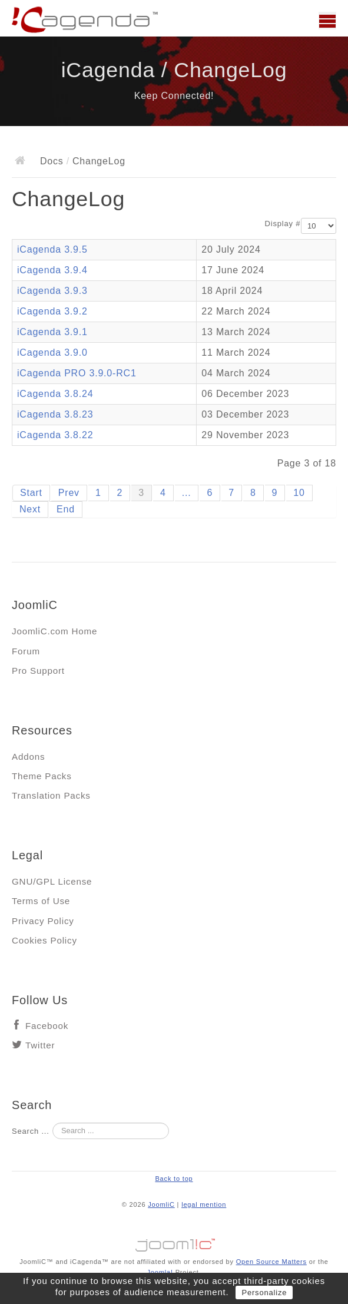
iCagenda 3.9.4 (52, 270)
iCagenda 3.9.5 (52, 249)
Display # (283, 223)
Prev (68, 493)
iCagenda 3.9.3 (52, 291)
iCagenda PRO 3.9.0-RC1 (77, 373)
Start (31, 493)
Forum (26, 651)
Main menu (327, 20)
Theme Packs (42, 776)
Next (30, 509)
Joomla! (160, 1272)
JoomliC (161, 1204)
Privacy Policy (43, 921)
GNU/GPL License (52, 881)
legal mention (203, 1204)
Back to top (174, 1178)
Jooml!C (174, 1242)
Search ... (30, 1131)
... (186, 493)
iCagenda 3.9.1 (52, 332)
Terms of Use (41, 901)
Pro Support (38, 671)
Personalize (264, 1292)
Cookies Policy (44, 940)
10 (298, 493)
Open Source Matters (271, 1261)
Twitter (40, 1045)
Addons (28, 757)
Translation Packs (51, 795)
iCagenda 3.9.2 (52, 311)
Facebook (46, 1025)
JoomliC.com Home (54, 631)
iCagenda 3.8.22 (55, 435)
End (66, 509)
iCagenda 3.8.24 (55, 394)
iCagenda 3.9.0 (52, 352)
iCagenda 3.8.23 (55, 414)
